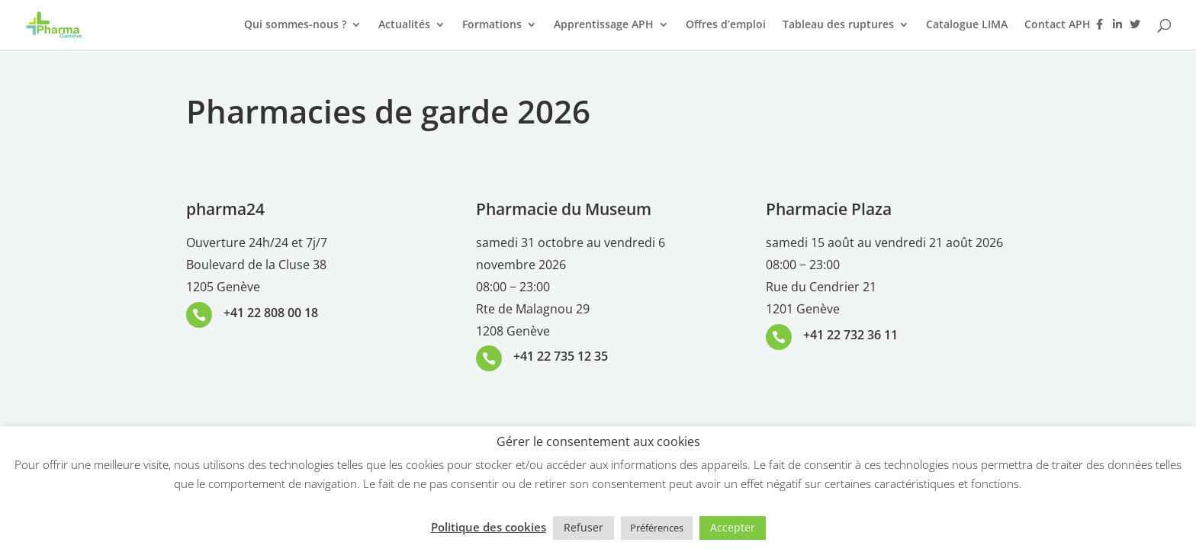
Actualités (404, 25)
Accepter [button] (732, 527)
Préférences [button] (656, 528)
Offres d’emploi (726, 25)
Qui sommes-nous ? (295, 25)
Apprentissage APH (604, 25)
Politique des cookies (488, 527)
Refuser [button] (583, 527)
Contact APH (1057, 25)
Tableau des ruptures (838, 25)
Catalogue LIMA (967, 25)
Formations (492, 25)
